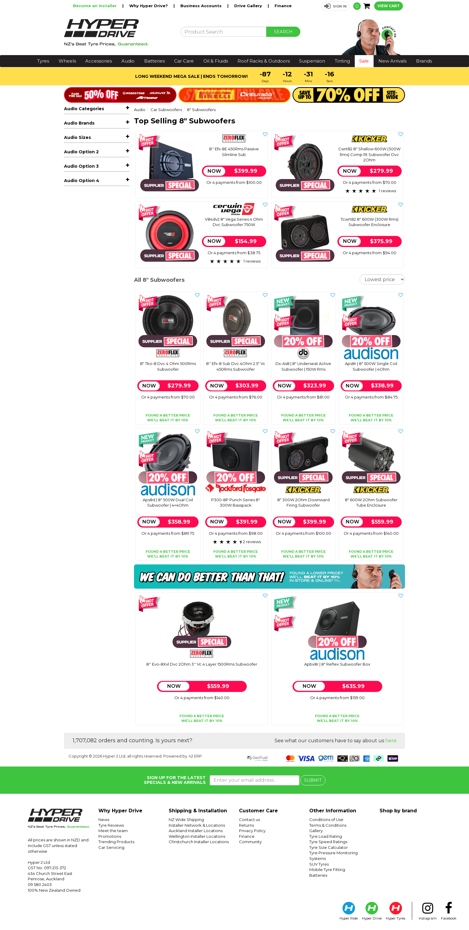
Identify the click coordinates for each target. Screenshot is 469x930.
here (391, 740)
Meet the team (113, 830)
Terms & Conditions (327, 825)
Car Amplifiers (98, 157)
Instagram (428, 911)
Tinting (342, 61)
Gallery (316, 830)
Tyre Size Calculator (328, 847)
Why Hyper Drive (120, 811)
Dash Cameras (98, 318)
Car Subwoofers (98, 166)
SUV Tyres (319, 864)
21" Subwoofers (87, 200)
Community (250, 841)
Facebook (448, 911)
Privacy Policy (252, 830)
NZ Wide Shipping (186, 819)
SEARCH (283, 31)
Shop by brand (398, 811)
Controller (82, 226)
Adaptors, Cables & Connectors (98, 288)
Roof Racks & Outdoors (263, 61)
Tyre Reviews (111, 825)
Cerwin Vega (77, 369)
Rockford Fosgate (83, 396)
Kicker (70, 387)
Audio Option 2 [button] (81, 456)
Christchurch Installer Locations (199, 841)
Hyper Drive (372, 911)
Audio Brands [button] (79, 347)
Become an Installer (95, 5)
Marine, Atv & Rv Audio (98, 243)
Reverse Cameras (98, 252)
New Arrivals (392, 61)
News (103, 819)
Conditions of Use (326, 819)
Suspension (312, 61)
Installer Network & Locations (197, 825)
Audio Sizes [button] (77, 415)
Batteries (154, 61)
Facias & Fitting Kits (98, 261)
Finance (283, 5)
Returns (246, 825)
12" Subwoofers (87, 183)
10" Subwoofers (87, 174)
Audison (72, 360)
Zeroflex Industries (83, 405)
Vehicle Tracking (85, 309)
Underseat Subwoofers (95, 234)
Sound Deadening (87, 336)
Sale (364, 61)
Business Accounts (201, 5)
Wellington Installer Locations (197, 836)
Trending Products (116, 841)
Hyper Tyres (395, 911)
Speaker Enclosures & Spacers (98, 273)
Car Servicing (111, 847)
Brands (424, 61)
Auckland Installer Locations (196, 830)
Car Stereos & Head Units (98, 139)
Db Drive (73, 378)
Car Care (184, 61)
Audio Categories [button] (84, 108)
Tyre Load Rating (325, 836)
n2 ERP (195, 756)
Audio (128, 61)
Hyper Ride (348, 911)
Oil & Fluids (215, 61)
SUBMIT (313, 780)
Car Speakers (98, 148)
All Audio (73, 121)
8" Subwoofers (88, 217)
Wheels (67, 61)
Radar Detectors (85, 327)
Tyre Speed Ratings (328, 841)
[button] (335, 6)
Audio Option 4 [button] (81, 537)
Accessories (98, 61)
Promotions (109, 836)
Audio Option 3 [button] (81, 497)
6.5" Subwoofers (88, 209)
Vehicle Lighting (85, 300)
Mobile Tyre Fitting (327, 869)
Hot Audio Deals (85, 130)
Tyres (43, 61)
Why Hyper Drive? (149, 5)
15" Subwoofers (87, 192)
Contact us (249, 819)
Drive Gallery (248, 5)
